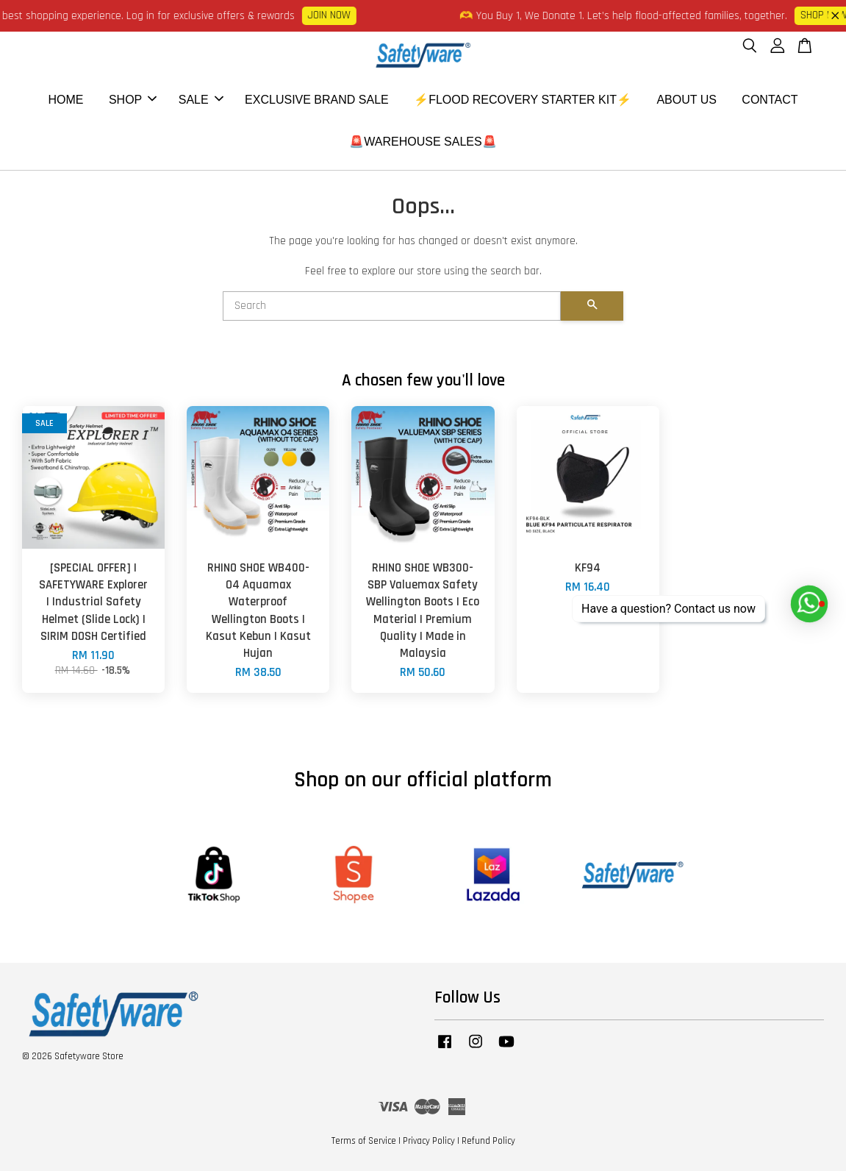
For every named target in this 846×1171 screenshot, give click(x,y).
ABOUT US (686, 99)
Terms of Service (363, 1141)
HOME (65, 99)
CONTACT (769, 99)
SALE (201, 99)
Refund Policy (488, 1141)
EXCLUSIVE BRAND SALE (317, 99)
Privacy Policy (429, 1141)
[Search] (392, 306)
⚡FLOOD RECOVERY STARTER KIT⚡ (522, 99)
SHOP (133, 99)
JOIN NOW (334, 15)
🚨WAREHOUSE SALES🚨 (422, 141)
